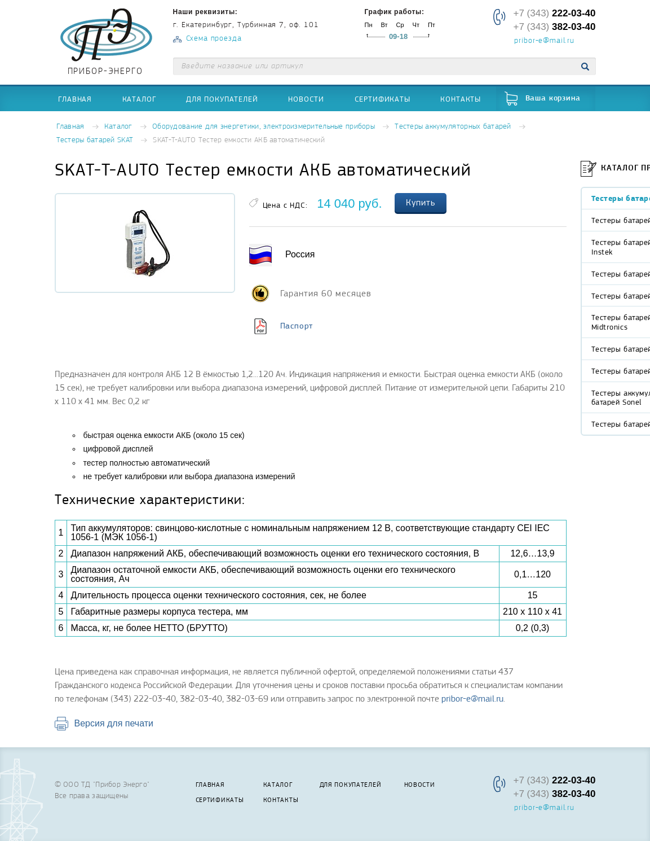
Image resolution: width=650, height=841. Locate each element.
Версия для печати (113, 723)
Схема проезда (214, 38)
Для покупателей (222, 98)
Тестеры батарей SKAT (95, 140)
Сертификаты (382, 98)
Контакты (460, 98)
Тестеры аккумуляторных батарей (453, 126)
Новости (306, 98)
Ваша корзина (553, 98)
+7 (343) (554, 13)
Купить (420, 203)
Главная (75, 98)
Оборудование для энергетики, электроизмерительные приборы (263, 126)
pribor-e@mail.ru (544, 41)
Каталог (139, 98)
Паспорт (296, 326)
